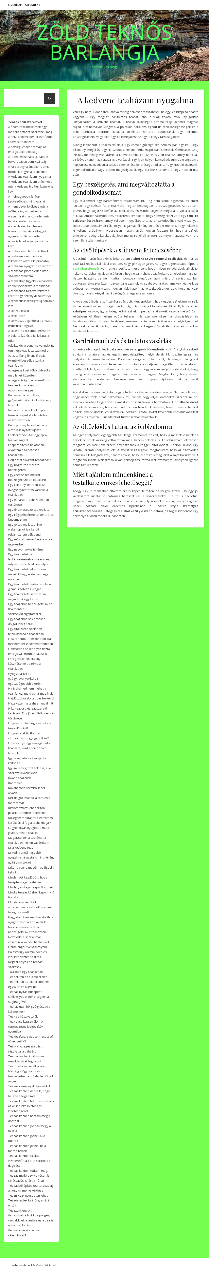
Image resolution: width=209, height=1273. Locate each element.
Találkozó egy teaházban (25, 972)
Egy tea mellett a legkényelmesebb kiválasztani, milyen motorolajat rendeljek (29, 559)
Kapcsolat (32, 5)
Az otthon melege (20, 390)
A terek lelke (16, 316)
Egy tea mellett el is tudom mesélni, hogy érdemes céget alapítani (29, 574)
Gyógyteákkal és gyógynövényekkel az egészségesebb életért (24, 679)
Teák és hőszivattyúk (23, 1016)
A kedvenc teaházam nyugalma (29, 176)
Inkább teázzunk (19, 778)
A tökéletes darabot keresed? (29, 331)
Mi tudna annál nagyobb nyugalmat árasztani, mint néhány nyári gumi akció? (31, 857)
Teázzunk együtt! (20, 1210)
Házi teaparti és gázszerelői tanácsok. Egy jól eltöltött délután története (31, 713)
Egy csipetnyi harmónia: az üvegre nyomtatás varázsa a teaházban (28, 490)
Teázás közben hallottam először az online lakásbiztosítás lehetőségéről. (31, 1106)
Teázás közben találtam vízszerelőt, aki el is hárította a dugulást (29, 1161)
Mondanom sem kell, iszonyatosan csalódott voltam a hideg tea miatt (30, 907)
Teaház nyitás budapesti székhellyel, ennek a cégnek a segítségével (28, 997)
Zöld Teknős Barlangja (104, 42)
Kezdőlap (15, 5)
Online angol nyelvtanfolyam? (28, 947)
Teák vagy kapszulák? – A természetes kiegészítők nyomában (25, 1026)
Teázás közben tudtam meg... (28, 1171)
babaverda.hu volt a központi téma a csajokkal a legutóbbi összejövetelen (28, 415)
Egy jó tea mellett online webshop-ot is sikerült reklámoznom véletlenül (25, 529)
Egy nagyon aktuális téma (25, 549)
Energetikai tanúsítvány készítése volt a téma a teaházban (24, 664)
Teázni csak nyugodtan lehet (28, 1195)
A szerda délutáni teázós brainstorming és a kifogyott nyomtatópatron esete (28, 231)
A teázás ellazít (18, 311)
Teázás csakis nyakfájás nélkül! (29, 1086)
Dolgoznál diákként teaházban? (29, 460)
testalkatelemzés (86, 268)
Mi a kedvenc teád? (21, 847)
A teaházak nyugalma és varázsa (30, 266)
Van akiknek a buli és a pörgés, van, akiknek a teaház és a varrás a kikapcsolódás (31, 1220)
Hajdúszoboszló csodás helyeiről (31, 698)
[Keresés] (49, 98)
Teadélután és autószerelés (27, 977)
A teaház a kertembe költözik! (28, 251)
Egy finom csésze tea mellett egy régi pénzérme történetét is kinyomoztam (31, 514)
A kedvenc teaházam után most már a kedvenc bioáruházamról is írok (31, 186)
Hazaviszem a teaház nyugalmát (30, 703)
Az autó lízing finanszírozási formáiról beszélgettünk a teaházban (27, 360)
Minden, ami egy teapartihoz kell (30, 887)
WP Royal (50, 1265)
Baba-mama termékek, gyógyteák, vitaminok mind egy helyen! (29, 400)
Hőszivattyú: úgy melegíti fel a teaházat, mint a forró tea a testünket (29, 748)
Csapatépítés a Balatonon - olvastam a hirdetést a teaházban (27, 450)
